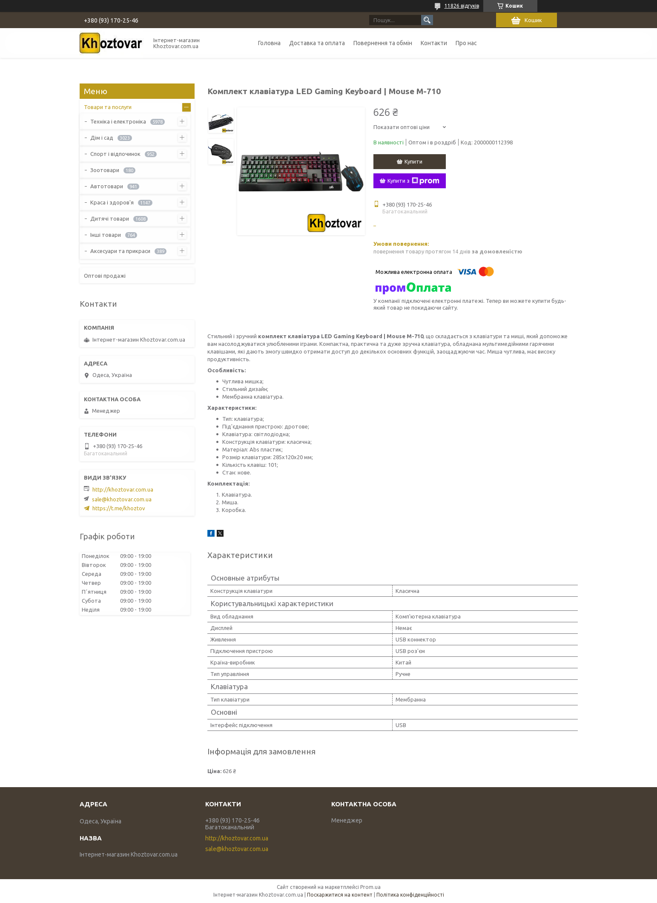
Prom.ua (370, 887)
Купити (413, 161)
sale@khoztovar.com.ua (122, 499)
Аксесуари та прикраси (120, 251)
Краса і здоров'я (112, 202)
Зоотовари (104, 170)
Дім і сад (101, 138)
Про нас (466, 43)
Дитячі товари (109, 218)
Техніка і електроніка (118, 121)
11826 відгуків (462, 6)
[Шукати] (427, 20)
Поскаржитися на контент (340, 894)
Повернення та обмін (382, 43)
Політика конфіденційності (410, 894)
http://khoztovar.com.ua (122, 489)
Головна (269, 43)
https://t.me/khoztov (118, 508)
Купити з (413, 181)
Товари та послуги (108, 107)
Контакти (434, 43)
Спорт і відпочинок (115, 154)
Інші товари (105, 235)
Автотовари (106, 186)
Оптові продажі (105, 276)
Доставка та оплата (317, 43)
